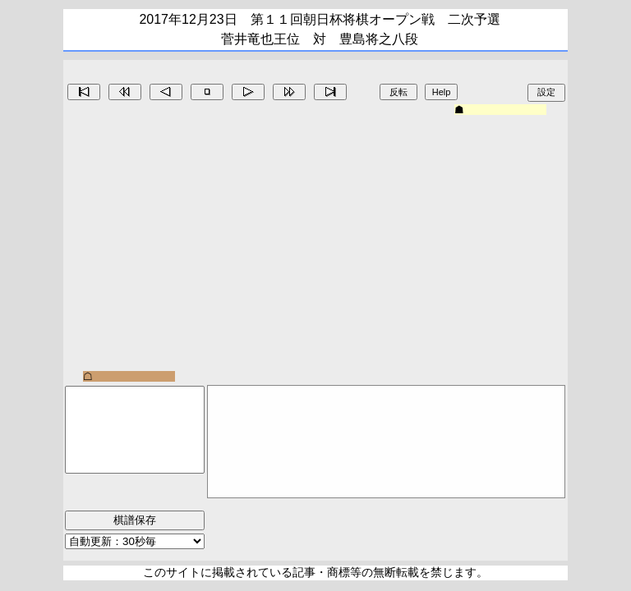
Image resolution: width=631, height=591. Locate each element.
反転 (398, 92)
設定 (546, 92)
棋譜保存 (134, 520)
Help (441, 92)
